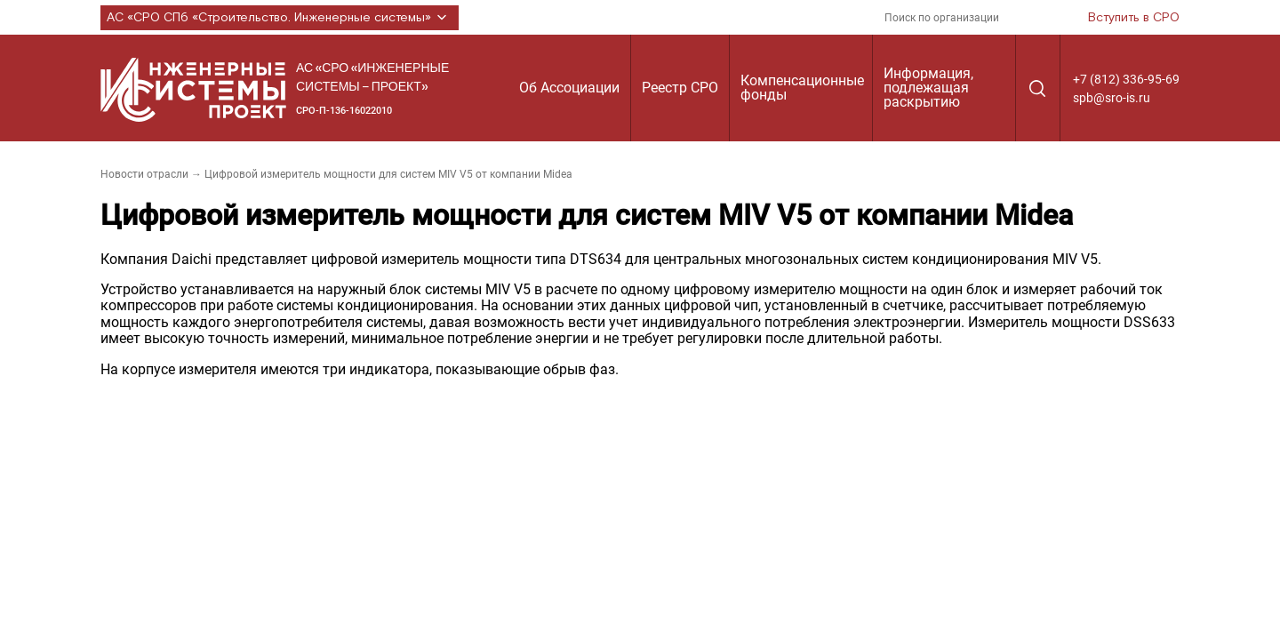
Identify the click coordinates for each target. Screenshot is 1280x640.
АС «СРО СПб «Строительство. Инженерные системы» (279, 17)
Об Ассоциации (569, 87)
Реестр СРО (680, 87)
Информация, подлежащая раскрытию (928, 87)
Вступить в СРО (1134, 18)
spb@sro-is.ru (1111, 98)
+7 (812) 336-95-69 (1126, 79)
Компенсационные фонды (802, 87)
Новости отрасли (144, 174)
